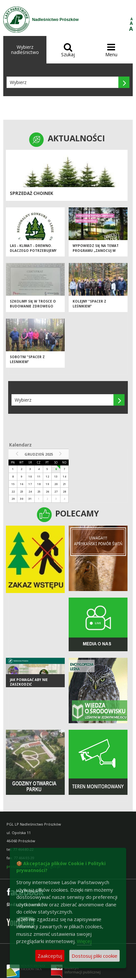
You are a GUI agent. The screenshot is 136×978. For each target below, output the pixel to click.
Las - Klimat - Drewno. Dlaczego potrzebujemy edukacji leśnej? (33, 250)
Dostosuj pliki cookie (94, 955)
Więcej (84, 941)
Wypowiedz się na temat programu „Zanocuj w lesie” (96, 250)
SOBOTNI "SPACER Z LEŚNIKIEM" (27, 359)
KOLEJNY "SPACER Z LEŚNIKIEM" (89, 303)
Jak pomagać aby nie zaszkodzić (29, 682)
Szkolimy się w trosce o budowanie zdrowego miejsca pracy (33, 306)
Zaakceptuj (50, 955)
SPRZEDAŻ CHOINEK (31, 193)
